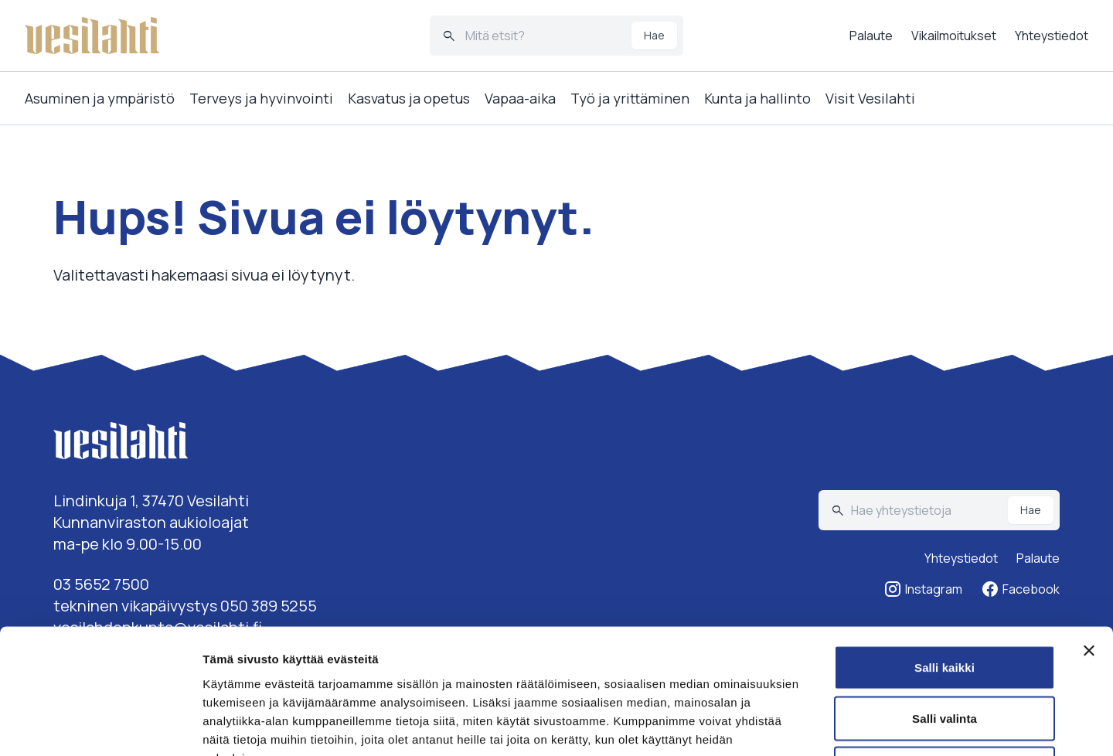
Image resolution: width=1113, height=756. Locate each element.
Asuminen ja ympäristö (100, 98)
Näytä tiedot (826, 725)
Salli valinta (944, 604)
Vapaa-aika (520, 98)
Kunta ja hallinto (757, 98)
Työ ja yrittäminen (629, 98)
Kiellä (945, 654)
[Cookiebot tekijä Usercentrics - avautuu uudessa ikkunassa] (100, 725)
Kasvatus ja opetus (409, 98)
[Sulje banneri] (1089, 536)
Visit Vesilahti (870, 98)
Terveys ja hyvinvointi (261, 98)
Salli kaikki (944, 553)
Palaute (871, 35)
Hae (654, 35)
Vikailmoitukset (953, 35)
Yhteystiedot (1051, 35)
